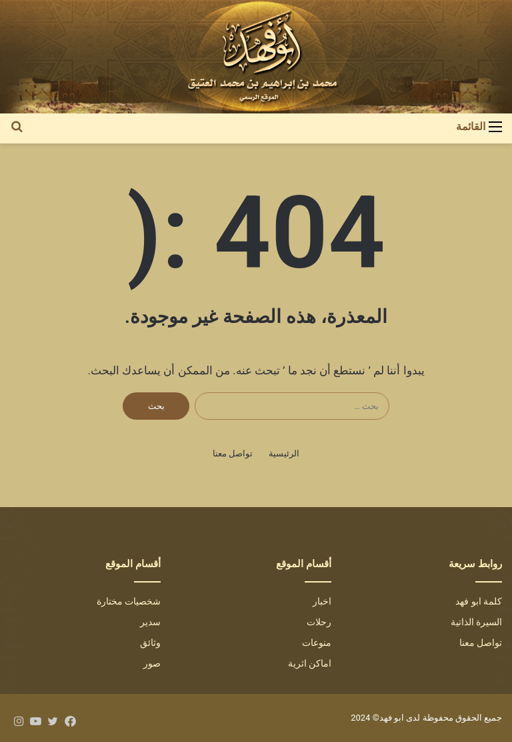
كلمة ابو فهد (478, 601)
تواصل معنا (233, 453)
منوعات (316, 642)
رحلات (319, 622)
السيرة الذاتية (476, 622)
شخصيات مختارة (129, 601)
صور (152, 663)
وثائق (150, 642)
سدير (150, 622)
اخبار (322, 601)
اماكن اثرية (309, 663)
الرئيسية (284, 453)
